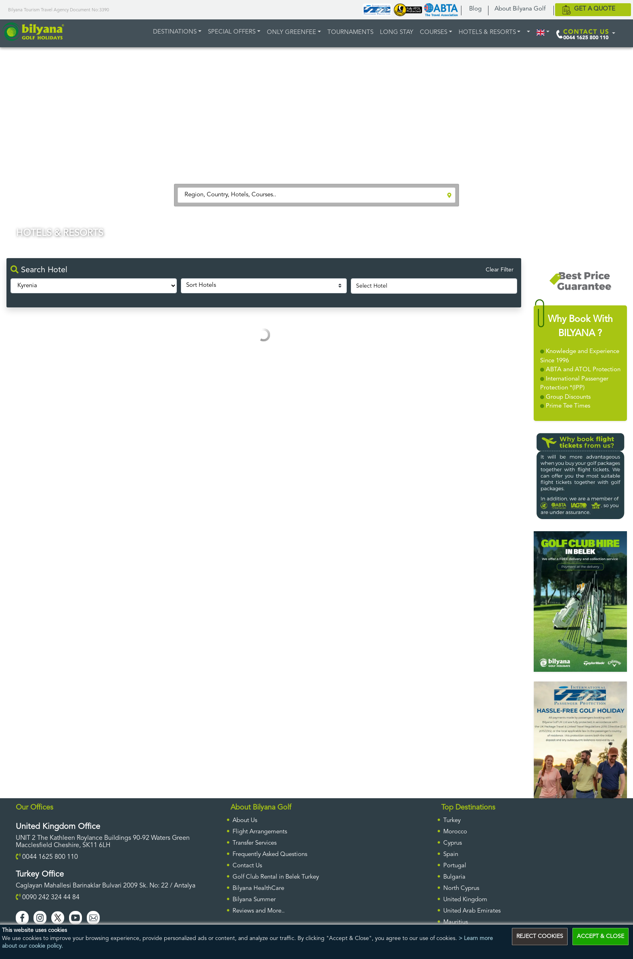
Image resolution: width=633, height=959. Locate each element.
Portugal (454, 866)
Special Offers (232, 32)
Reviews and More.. (259, 911)
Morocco (455, 832)
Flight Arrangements (260, 832)
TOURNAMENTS (350, 32)
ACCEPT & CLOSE (600, 936)
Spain (450, 855)
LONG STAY (396, 32)
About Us (245, 821)
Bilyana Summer (254, 900)
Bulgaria (454, 877)
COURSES (433, 32)
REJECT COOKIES (539, 936)
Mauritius (455, 922)
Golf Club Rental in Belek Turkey (276, 877)
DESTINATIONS (175, 32)
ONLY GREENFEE (291, 32)
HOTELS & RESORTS (487, 32)
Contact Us (247, 866)
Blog (475, 9)
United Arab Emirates (472, 911)
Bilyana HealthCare (258, 888)
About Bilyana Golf (520, 9)
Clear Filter (500, 270)
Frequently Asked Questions (270, 855)
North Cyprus (461, 888)
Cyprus (452, 843)
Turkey (452, 821)
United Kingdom (465, 900)
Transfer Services (255, 843)
